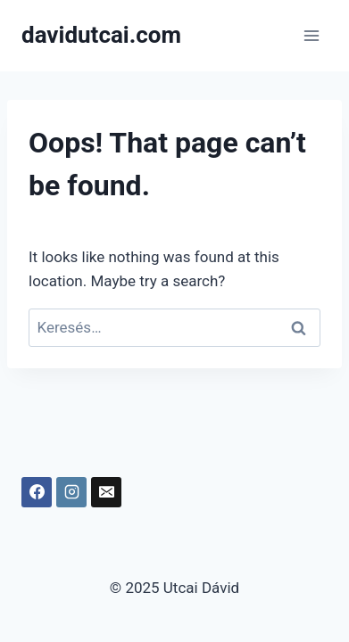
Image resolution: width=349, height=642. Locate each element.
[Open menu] (311, 35)
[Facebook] (36, 492)
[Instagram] (71, 492)
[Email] (106, 492)
